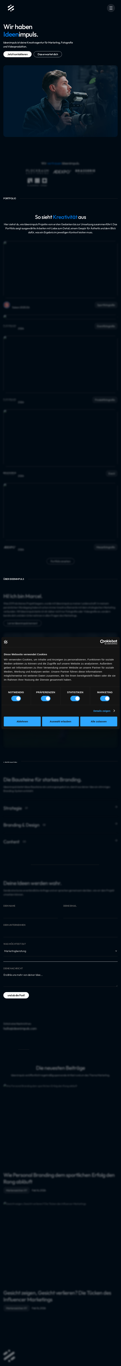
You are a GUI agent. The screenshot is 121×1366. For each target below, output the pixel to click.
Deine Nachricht (13, 968)
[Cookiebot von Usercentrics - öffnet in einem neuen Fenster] (102, 641)
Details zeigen (101, 710)
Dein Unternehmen (14, 925)
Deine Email (70, 905)
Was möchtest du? (14, 944)
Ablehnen (22, 721)
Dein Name (9, 905)
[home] (10, 8)
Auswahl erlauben (60, 721)
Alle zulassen (99, 721)
